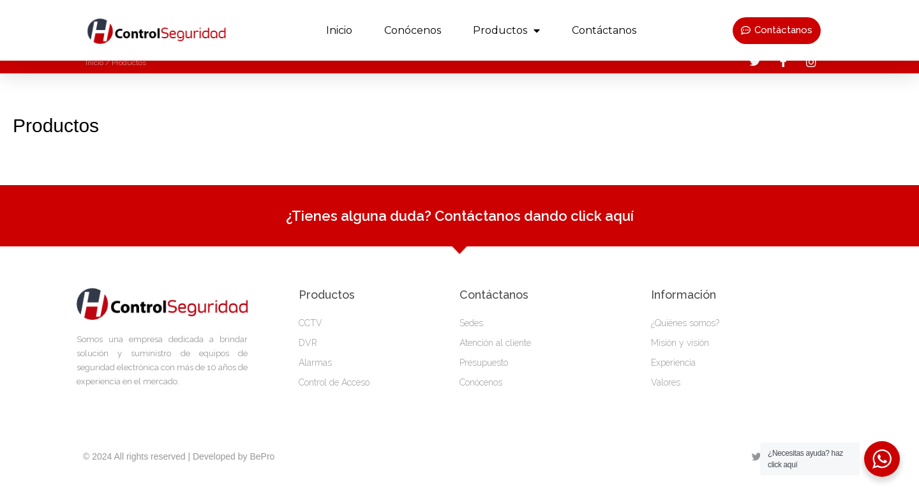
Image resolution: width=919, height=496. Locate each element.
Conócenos (412, 30)
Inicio (339, 30)
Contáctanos (604, 30)
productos (506, 30)
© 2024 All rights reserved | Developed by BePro (178, 468)
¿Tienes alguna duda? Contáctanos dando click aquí (460, 228)
